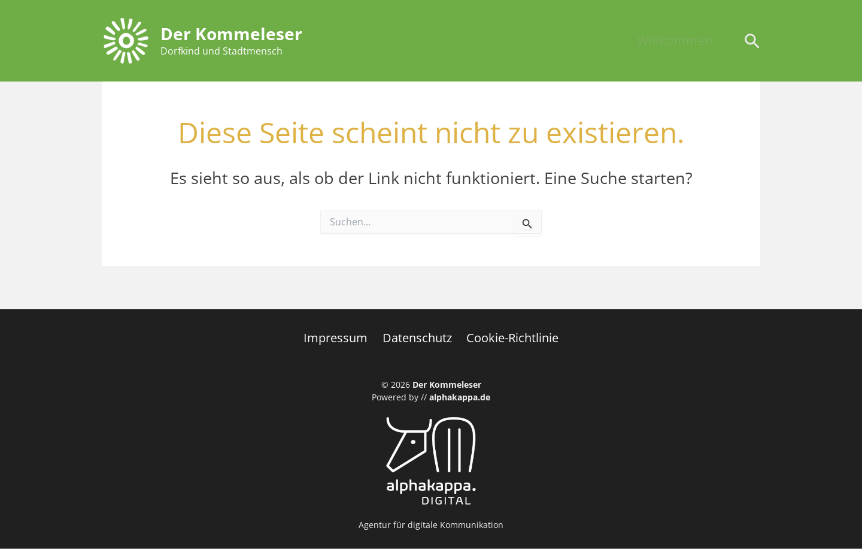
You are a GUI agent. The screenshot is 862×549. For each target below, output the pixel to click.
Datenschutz (417, 338)
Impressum (338, 338)
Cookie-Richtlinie (510, 338)
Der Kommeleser (231, 33)
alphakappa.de (459, 397)
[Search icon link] (752, 42)
